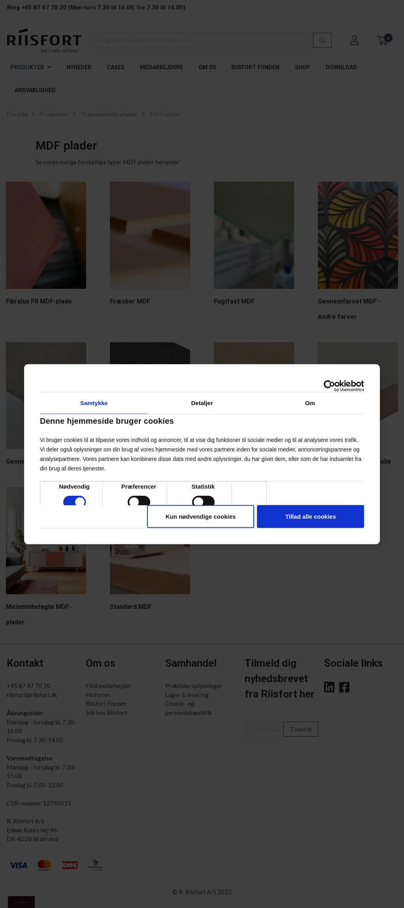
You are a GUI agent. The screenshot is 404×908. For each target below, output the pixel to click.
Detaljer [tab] (202, 402)
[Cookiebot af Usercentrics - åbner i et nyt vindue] (329, 386)
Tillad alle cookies (310, 516)
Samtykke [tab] (94, 402)
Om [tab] (310, 402)
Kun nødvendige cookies (201, 516)
